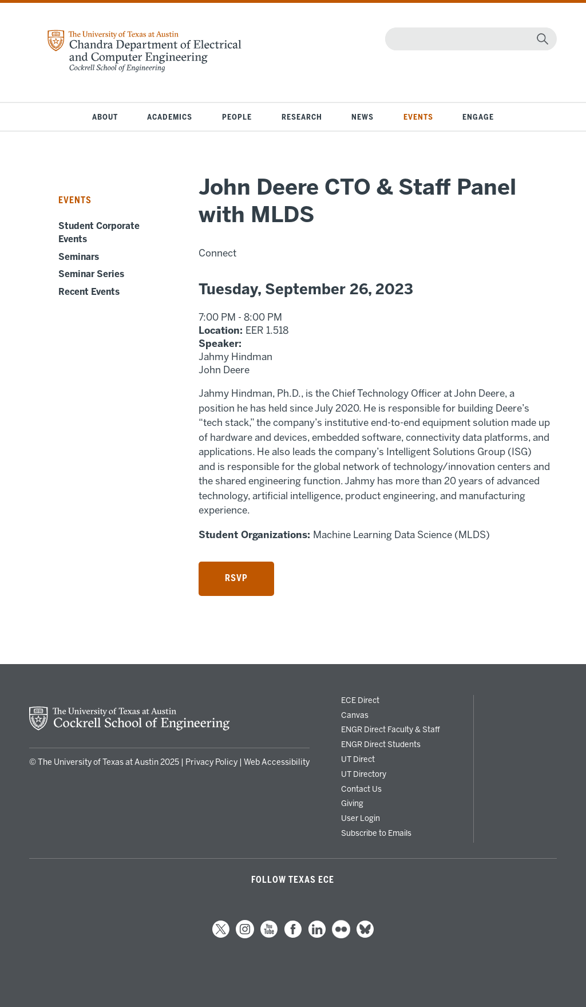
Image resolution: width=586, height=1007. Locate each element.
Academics (169, 116)
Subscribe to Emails (376, 833)
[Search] (468, 38)
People (237, 116)
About (105, 116)
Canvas (355, 715)
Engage (478, 116)
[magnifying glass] (542, 39)
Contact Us (361, 788)
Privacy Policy (211, 762)
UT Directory (363, 774)
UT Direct (358, 759)
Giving (352, 803)
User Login (360, 818)
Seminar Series (91, 274)
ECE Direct (360, 700)
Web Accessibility (277, 762)
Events (418, 116)
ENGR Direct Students (381, 744)
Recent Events (89, 292)
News (362, 116)
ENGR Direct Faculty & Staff (390, 729)
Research (302, 116)
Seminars (78, 257)
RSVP (236, 578)
